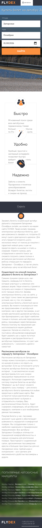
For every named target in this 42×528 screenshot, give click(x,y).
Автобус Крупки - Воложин (12, 484)
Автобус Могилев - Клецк (11, 495)
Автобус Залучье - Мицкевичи (26, 501)
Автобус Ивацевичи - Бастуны (26, 487)
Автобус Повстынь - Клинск (12, 504)
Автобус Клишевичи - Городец (13, 501)
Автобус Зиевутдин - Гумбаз (12, 498)
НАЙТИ (21, 51)
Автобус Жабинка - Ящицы (25, 490)
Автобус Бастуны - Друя (11, 490)
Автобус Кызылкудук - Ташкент (13, 493)
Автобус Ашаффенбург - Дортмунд (28, 498)
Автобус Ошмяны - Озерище (25, 504)
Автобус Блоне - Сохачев (24, 484)
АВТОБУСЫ (26, 2)
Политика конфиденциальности (30, 526)
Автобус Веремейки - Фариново (27, 495)
